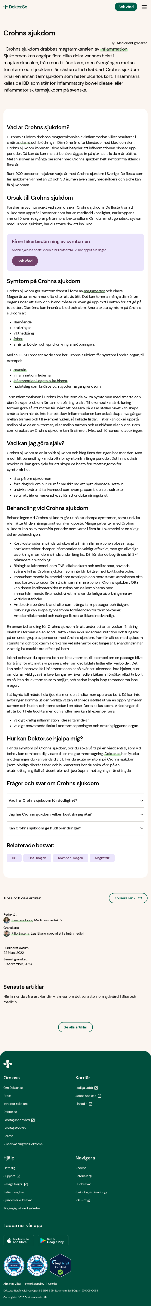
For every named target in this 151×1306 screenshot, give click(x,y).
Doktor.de (10, 1112)
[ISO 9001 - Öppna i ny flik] (14, 1265)
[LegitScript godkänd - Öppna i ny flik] (60, 1265)
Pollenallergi (84, 1176)
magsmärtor (94, 291)
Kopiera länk (128, 897)
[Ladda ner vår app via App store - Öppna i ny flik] (18, 1240)
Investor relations (15, 1104)
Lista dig (9, 1168)
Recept (81, 1168)
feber (18, 338)
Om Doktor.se (13, 1088)
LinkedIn (84, 1104)
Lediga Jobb (87, 1088)
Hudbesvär (83, 1184)
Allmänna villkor (12, 1284)
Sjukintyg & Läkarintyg (91, 1192)
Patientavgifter (13, 1192)
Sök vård (125, 6)
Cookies (52, 1284)
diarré (25, 142)
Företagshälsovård (19, 1120)
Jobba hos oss (88, 1096)
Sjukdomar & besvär (17, 1200)
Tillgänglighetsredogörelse (21, 1208)
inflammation (114, 49)
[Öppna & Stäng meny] (144, 7)
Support (11, 1176)
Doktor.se (112, 753)
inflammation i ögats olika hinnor (40, 380)
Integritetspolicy (34, 1284)
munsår (20, 369)
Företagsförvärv (14, 1128)
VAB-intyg (83, 1200)
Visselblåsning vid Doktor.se (23, 1144)
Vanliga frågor (15, 1184)
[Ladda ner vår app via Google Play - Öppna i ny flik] (53, 1240)
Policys (8, 1136)
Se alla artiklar (75, 1027)
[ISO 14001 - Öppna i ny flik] (37, 1265)
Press (7, 1096)
